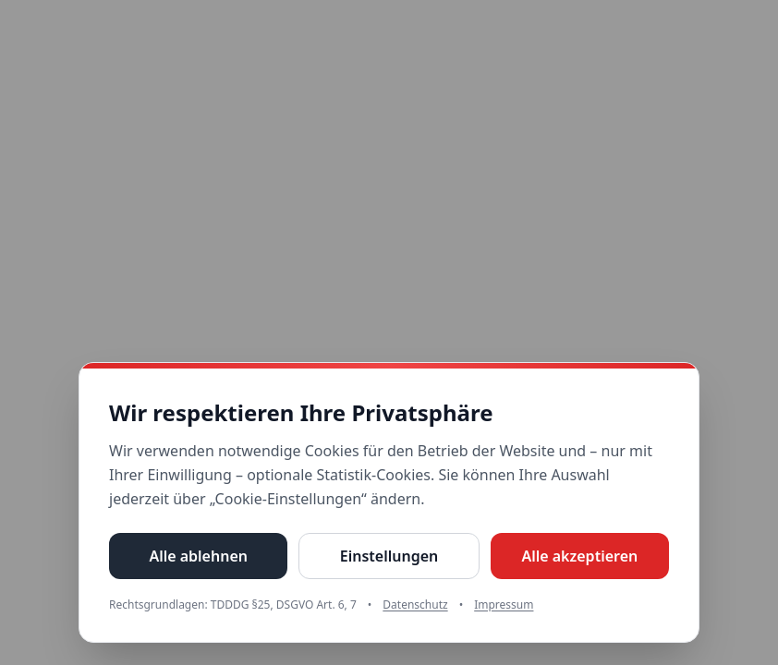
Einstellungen (389, 556)
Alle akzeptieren (579, 556)
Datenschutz (415, 605)
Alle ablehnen (198, 556)
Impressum (503, 605)
